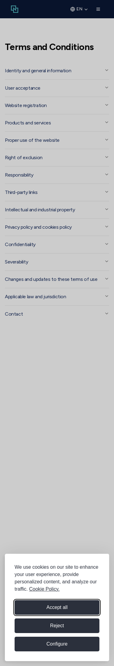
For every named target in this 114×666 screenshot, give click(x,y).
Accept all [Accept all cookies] (57, 607)
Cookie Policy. (44, 589)
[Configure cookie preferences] (57, 644)
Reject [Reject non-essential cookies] (57, 625)
